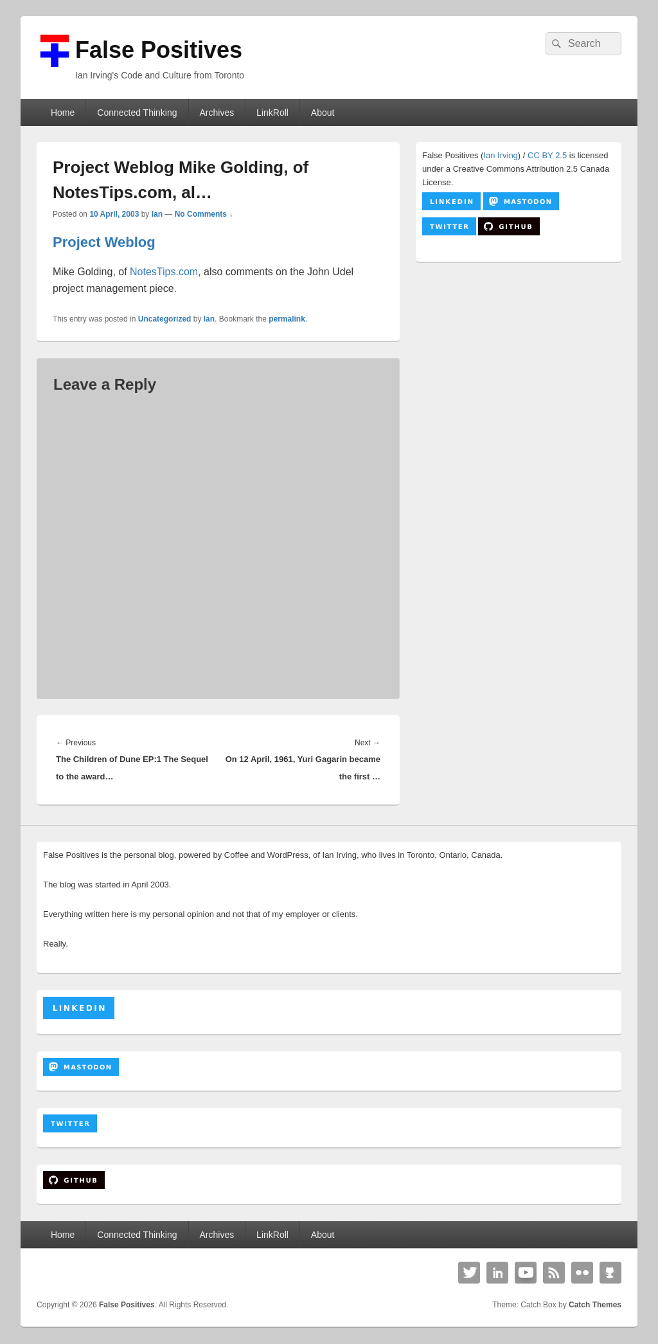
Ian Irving (500, 155)
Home (63, 112)
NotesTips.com (164, 271)
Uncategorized (164, 318)
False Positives (158, 50)
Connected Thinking (137, 112)
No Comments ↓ (204, 214)
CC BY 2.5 (547, 155)
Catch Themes (595, 1304)
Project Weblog (104, 242)
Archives (216, 112)
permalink (287, 318)
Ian (157, 214)
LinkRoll (272, 112)
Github (610, 1273)
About (323, 112)
